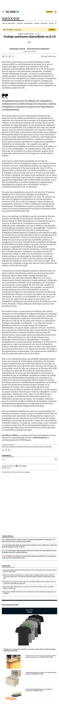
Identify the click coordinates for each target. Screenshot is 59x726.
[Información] (40, 34)
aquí (28, 472)
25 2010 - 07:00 (29, 51)
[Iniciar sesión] (55, 11)
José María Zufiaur (17, 49)
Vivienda (51, 23)
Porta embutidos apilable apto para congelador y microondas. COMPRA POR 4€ (39, 689)
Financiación (44, 23)
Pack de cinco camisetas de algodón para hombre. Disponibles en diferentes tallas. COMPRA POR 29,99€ (29, 650)
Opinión (4, 459)
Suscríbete (52, 29)
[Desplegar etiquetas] (56, 459)
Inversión (36, 23)
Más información (6, 468)
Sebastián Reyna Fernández (38, 49)
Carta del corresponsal (8, 23)
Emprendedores (28, 23)
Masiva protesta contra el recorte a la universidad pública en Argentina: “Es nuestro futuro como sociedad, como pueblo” (28, 540)
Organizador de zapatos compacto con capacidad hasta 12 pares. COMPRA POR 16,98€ (41, 673)
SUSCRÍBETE (50, 11)
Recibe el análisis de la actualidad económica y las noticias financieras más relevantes (27, 446)
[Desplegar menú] (3, 11)
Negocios (10, 19)
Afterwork (20, 23)
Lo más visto (6, 566)
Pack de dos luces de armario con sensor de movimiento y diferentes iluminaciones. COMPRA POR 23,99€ (41, 656)
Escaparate (29, 611)
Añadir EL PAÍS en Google (49, 56)
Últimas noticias (7, 536)
